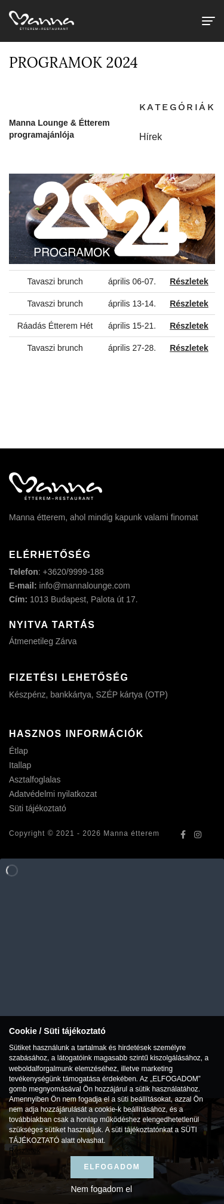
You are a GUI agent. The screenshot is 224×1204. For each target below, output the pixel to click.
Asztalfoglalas (34, 779)
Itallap (20, 765)
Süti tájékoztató (37, 808)
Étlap (18, 751)
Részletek (25, 1151)
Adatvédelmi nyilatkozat (53, 794)
